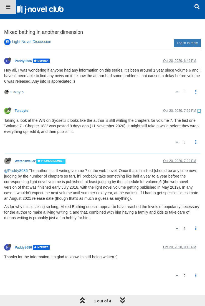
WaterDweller (25, 142)
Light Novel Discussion (31, 22)
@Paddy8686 (16, 151)
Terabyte (21, 91)
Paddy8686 (23, 42)
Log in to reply (187, 24)
